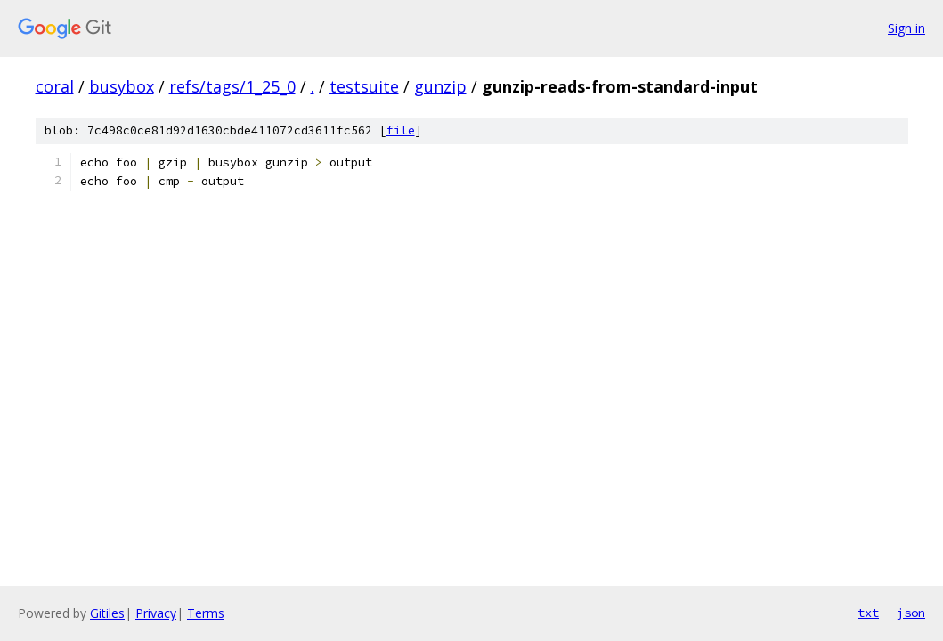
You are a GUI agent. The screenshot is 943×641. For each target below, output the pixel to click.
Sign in (906, 28)
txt (868, 612)
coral (55, 86)
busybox (121, 86)
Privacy (155, 612)
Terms (205, 612)
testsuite (364, 86)
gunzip (440, 86)
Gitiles (107, 612)
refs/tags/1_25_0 (232, 86)
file (400, 130)
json (911, 612)
